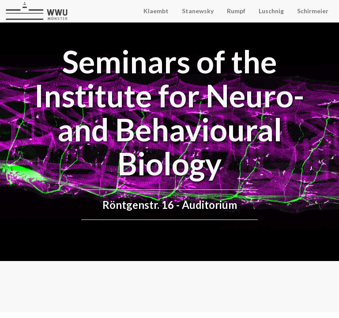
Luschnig (271, 11)
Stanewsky (198, 11)
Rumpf (236, 11)
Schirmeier (312, 11)
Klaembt (156, 11)
